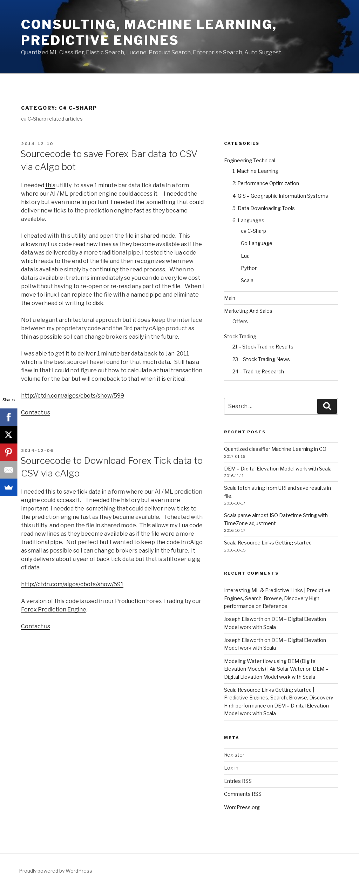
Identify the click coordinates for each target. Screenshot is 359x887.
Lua (245, 256)
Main (229, 298)
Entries (238, 781)
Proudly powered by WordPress (55, 871)
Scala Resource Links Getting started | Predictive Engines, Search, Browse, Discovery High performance (278, 698)
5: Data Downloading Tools (263, 208)
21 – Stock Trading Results (262, 347)
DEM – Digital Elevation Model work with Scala (278, 469)
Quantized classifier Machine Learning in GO (275, 449)
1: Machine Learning (255, 171)
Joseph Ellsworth (243, 619)
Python (249, 268)
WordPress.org (242, 807)
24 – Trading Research (258, 371)
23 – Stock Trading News (261, 359)
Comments (243, 794)
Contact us (35, 412)
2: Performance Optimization (265, 183)
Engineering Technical (249, 160)
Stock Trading (240, 336)
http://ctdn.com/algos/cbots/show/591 (72, 584)
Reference (275, 606)
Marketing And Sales (248, 311)
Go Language (256, 243)
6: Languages (248, 220)
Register (234, 755)
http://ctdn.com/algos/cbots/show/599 (72, 395)
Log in (231, 768)
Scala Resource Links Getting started (268, 543)
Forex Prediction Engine (53, 609)
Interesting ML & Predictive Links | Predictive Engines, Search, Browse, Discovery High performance (277, 598)
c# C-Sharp (253, 231)
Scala (247, 280)
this (50, 185)
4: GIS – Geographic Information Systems (280, 196)
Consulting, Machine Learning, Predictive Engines (149, 32)
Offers (240, 321)
